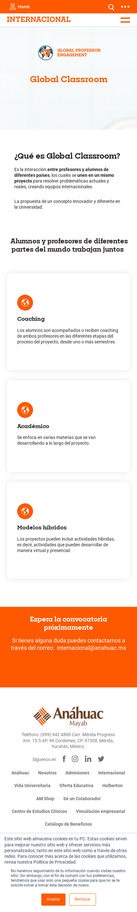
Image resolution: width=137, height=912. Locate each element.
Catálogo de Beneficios (68, 824)
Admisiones (77, 772)
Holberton (112, 785)
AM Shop (45, 798)
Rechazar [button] (83, 899)
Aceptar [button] (53, 899)
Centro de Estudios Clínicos (39, 811)
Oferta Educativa (76, 785)
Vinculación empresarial (100, 811)
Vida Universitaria (32, 785)
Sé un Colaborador (82, 798)
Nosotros (47, 772)
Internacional (111, 772)
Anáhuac (20, 772)
